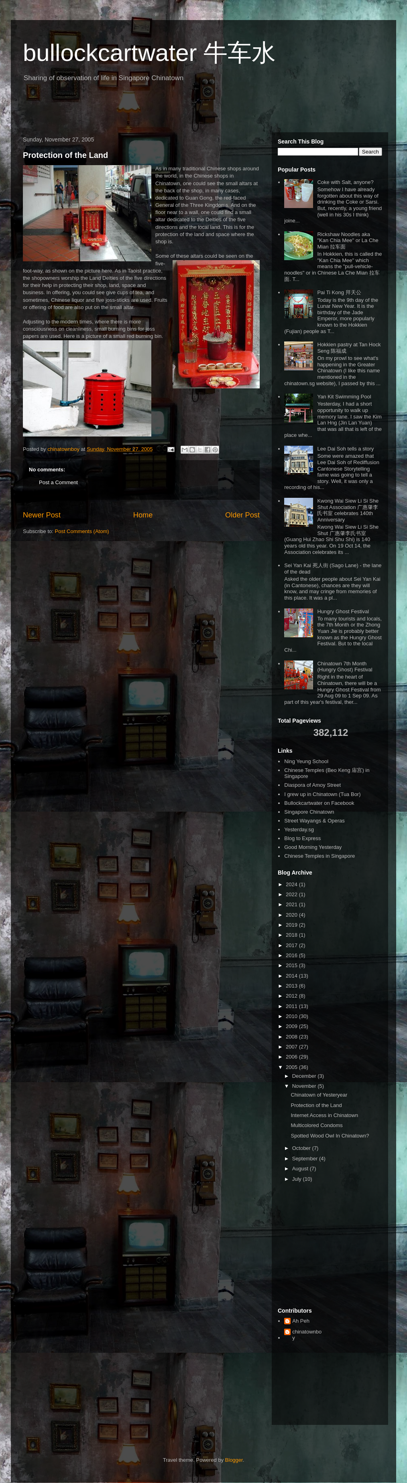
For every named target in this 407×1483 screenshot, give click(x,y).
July (297, 1179)
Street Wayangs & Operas (314, 821)
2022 (292, 894)
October (302, 1148)
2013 (292, 986)
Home (143, 515)
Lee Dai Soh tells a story (345, 449)
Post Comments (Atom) (82, 531)
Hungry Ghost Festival (343, 611)
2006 (292, 1057)
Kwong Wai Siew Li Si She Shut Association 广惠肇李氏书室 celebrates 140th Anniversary (348, 510)
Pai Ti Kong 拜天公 (339, 292)
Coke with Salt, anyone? (345, 182)
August (301, 1169)
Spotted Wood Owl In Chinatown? (330, 1136)
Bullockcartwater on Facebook (319, 803)
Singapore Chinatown (309, 812)
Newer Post (42, 515)
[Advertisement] (113, 110)
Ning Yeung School (306, 761)
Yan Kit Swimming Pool (344, 397)
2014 (292, 976)
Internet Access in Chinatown (324, 1115)
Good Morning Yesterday (313, 847)
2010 (292, 1016)
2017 (292, 945)
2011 (292, 1006)
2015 (292, 965)
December (305, 1076)
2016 (292, 955)
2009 (292, 1026)
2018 (292, 935)
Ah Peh (300, 1321)
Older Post (242, 515)
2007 (292, 1047)
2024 (292, 884)
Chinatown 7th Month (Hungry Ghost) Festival (344, 667)
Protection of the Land (65, 155)
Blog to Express (302, 838)
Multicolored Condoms (316, 1125)
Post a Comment (58, 482)
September (305, 1159)
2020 (292, 915)
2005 (292, 1067)
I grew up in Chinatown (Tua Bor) (322, 794)
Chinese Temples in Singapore (319, 856)
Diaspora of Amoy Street (312, 785)
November (305, 1086)
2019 (292, 925)
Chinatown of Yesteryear (319, 1095)
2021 (292, 904)
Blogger (234, 1460)
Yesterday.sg (299, 829)
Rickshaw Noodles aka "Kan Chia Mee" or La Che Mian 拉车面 (347, 240)
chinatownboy (307, 1335)
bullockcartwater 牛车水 (149, 52)
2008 (292, 1037)
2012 (292, 996)
